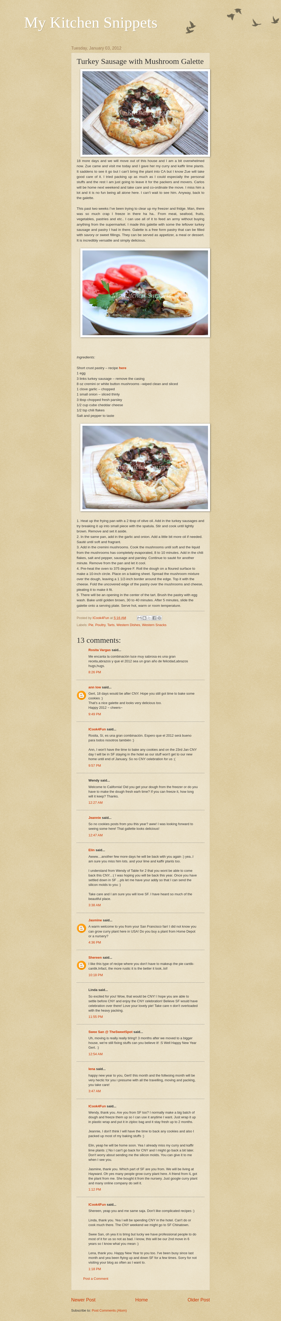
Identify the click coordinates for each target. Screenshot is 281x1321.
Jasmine (95, 920)
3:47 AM (94, 1091)
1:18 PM (94, 1269)
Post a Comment (95, 1279)
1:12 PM (94, 1189)
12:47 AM (95, 835)
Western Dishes (128, 625)
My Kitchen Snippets (91, 22)
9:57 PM (94, 765)
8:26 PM (94, 672)
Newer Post (83, 1299)
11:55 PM (95, 1017)
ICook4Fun (97, 729)
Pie (90, 625)
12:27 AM (95, 802)
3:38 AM (94, 905)
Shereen (95, 957)
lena (91, 1069)
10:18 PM (95, 975)
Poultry (100, 625)
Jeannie (94, 818)
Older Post (199, 1299)
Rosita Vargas (99, 650)
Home (141, 1299)
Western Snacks (154, 625)
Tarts (111, 625)
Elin (91, 850)
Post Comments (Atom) (109, 1310)
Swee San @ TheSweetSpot (110, 1032)
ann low (94, 687)
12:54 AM (95, 1054)
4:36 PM (94, 942)
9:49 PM (94, 714)
